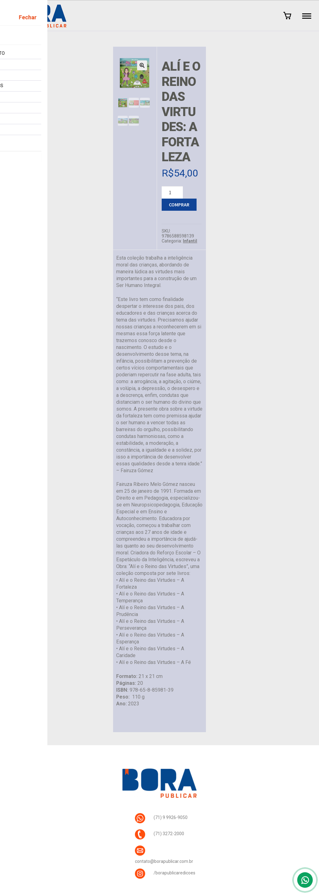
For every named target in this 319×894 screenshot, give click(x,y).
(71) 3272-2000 (169, 833)
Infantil (190, 240)
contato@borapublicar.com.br (164, 861)
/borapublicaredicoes (174, 872)
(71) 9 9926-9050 (171, 817)
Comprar (179, 204)
